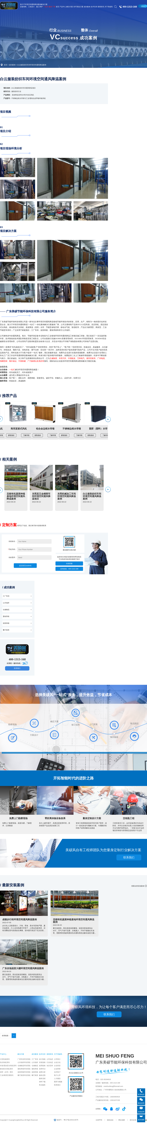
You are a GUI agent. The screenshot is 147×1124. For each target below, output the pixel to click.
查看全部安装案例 (137, 886)
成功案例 (12, 65)
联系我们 (17, 668)
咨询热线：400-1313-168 (69, 569)
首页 (5, 65)
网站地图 (121, 1120)
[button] (108, 419)
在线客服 (69, 563)
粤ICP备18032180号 (71, 1120)
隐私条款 (110, 1120)
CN (142, 6)
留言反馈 (133, 1120)
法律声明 (99, 1120)
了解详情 (26, 435)
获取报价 (11, 435)
